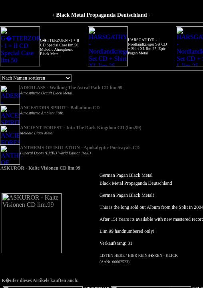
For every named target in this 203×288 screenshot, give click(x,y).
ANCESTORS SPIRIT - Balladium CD (60, 107)
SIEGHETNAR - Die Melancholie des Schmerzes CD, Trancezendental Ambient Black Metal (161, 47)
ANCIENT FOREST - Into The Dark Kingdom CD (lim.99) (80, 121)
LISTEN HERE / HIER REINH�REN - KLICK (103, 249)
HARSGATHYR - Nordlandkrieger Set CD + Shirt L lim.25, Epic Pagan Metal (115, 46)
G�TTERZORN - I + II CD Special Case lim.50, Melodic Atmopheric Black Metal (20, 47)
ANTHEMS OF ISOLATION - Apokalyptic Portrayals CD (79, 141)
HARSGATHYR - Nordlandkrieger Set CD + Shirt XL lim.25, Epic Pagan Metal (67, 46)
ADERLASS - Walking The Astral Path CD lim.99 (71, 87)
